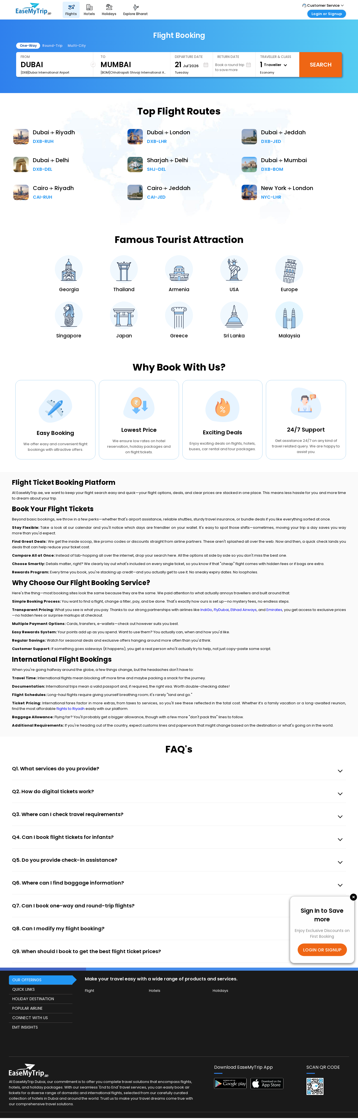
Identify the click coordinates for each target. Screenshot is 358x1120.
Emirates (274, 609)
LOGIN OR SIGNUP (322, 949)
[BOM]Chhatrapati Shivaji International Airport (133, 72)
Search (321, 65)
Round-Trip (52, 45)
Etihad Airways (244, 609)
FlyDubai (221, 609)
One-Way (28, 45)
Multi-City (77, 45)
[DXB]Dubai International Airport (45, 72)
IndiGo (206, 609)
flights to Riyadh (71, 708)
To (103, 56)
